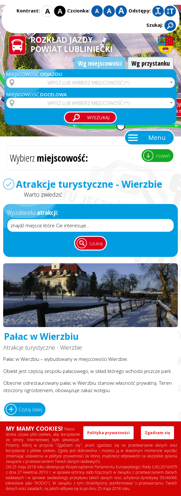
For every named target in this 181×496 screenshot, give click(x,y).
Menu (157, 137)
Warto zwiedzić (43, 194)
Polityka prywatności (108, 432)
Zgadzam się (157, 432)
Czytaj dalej (30, 409)
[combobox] (90, 82)
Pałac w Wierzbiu (41, 336)
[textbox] (90, 82)
